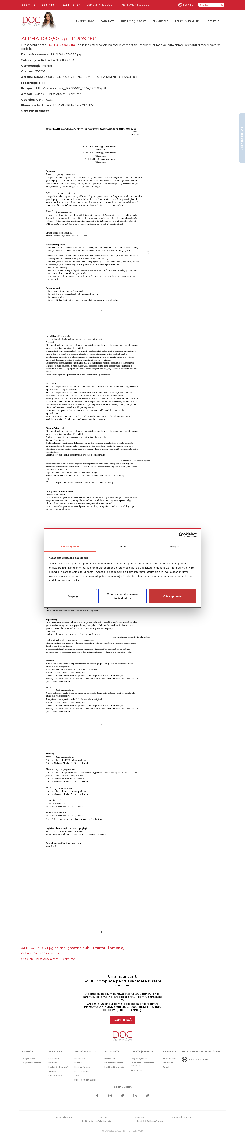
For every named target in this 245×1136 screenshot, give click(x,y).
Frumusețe (162, 21)
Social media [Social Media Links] (123, 1087)
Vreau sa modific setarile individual (122, 596)
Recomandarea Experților (201, 1051)
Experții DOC (86, 21)
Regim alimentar (82, 1067)
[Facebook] (97, 1096)
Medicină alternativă (58, 1067)
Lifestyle (213, 21)
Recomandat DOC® (181, 1117)
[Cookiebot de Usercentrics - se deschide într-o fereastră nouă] (181, 535)
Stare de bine (169, 1058)
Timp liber (168, 1062)
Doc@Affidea (28, 1058)
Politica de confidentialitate (97, 1121)
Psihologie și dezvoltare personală (142, 1064)
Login (188, 5)
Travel (166, 1067)
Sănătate (109, 21)
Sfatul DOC (53, 1071)
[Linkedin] (135, 1096)
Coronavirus (54, 1058)
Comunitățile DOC (101, 5)
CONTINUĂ (122, 1020)
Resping (73, 596)
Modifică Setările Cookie (150, 1121)
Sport (76, 1075)
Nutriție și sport (135, 21)
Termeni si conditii (63, 1117)
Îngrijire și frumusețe (114, 1067)
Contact (103, 1117)
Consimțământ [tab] (70, 546)
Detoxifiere (79, 1058)
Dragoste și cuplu (139, 1058)
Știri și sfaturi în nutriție (85, 1080)
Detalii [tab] (122, 546)
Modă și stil (109, 1058)
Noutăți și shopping (113, 1062)
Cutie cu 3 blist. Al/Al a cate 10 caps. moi (48, 959)
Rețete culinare (81, 1071)
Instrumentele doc (136, 5)
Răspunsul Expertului (32, 1062)
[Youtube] (148, 1096)
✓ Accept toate (172, 596)
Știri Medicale (55, 1075)
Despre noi (138, 1117)
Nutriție (78, 1062)
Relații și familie (188, 21)
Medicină (52, 1062)
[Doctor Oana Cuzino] (39, 21)
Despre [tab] (174, 546)
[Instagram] (110, 1096)
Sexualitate (136, 1070)
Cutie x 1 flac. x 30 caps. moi (40, 953)
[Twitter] (123, 1096)
